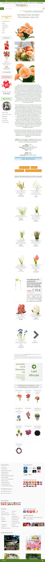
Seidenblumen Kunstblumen (26, 10)
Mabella (3, 514)
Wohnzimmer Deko (6, 114)
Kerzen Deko (5, 112)
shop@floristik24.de (6, 487)
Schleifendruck (15, 516)
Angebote (7, 38)
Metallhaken (5, 27)
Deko (3, 23)
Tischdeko (4, 118)
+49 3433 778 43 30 (6, 489)
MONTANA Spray (15, 514)
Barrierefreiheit (4, 473)
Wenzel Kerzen (15, 522)
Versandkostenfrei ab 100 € (12, 1)
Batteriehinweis (4, 470)
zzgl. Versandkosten (27, 354)
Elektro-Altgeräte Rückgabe (7, 472)
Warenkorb (33, 3)
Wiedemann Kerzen (5, 524)
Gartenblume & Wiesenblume (37, 10)
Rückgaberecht (4, 468)
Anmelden (40, 3)
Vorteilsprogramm (5, 479)
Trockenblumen (6, 21)
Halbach (14, 511)
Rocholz (3, 516)
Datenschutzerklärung (6, 467)
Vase (3, 32)
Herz (3, 30)
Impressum (4, 463)
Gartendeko (5, 120)
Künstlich (34, 167)
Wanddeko (4, 116)
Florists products (5, 509)
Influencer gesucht (5, 480)
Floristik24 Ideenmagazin (7, 482)
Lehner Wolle (15, 512)
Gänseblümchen (25, 167)
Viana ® (13, 521)
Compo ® (14, 507)
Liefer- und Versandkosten (7, 475)
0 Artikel (3, 560)
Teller (3, 29)
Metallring (4, 25)
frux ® (13, 509)
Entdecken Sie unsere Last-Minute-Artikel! (6, 92)
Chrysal (3, 507)
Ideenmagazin (5, 122)
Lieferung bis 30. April (33, 1)
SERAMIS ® (4, 517)
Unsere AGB (4, 465)
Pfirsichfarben (20, 170)
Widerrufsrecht (4, 477)
